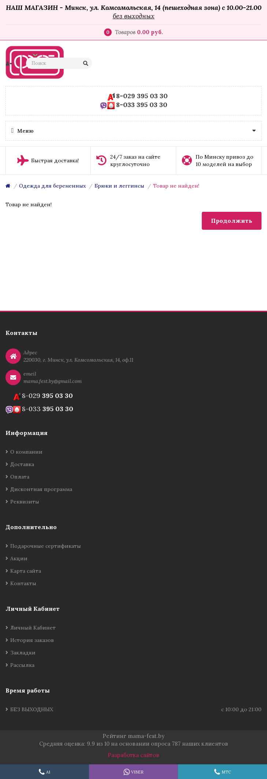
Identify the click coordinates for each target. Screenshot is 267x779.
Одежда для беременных (52, 185)
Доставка (22, 464)
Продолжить (231, 220)
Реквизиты (24, 501)
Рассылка (22, 665)
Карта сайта (25, 571)
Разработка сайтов (133, 755)
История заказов (32, 640)
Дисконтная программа (41, 489)
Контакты (23, 583)
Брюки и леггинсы (119, 185)
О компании (26, 451)
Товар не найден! (176, 185)
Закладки (23, 652)
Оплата (19, 476)
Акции (18, 558)
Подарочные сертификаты (45, 546)
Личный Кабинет (33, 627)
